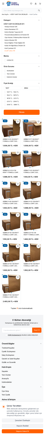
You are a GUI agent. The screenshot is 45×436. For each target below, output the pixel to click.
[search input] (22, 10)
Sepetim (5, 371)
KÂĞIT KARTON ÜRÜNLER (19, 14)
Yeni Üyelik (6, 395)
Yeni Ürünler (6, 375)
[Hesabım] (35, 3)
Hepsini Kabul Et (22, 431)
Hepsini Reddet (23, 426)
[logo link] (16, 3)
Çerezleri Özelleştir (22, 420)
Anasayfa (5, 378)
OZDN (5, 139)
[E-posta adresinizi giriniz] (21, 330)
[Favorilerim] (31, 3)
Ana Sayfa (5, 14)
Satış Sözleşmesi (8, 355)
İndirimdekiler (7, 382)
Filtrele (21, 112)
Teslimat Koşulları (8, 348)
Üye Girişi (5, 391)
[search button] (39, 10)
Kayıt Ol (37, 330)
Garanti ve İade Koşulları (11, 359)
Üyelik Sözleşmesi (8, 351)
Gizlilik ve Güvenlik (9, 362)
